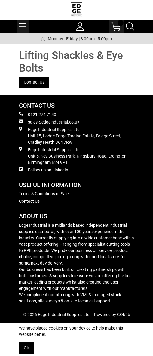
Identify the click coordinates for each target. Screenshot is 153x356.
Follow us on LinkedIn (43, 169)
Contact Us (34, 82)
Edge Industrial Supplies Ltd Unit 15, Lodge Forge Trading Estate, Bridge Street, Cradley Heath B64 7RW (70, 136)
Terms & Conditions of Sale (44, 193)
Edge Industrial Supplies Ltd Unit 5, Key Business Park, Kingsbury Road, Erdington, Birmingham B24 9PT (73, 156)
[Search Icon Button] (130, 26)
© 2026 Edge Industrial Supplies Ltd (56, 314)
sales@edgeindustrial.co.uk (49, 121)
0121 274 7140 (37, 114)
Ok (26, 347)
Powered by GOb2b (112, 314)
